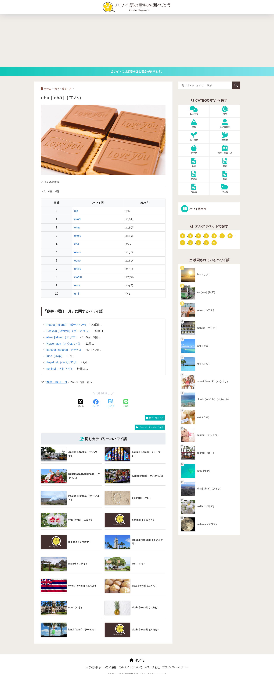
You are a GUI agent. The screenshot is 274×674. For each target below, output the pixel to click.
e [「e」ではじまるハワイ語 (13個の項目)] (190, 235)
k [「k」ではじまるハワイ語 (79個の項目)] (214, 235)
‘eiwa (77, 283)
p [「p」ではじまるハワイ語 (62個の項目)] (198, 242)
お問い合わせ (152, 663)
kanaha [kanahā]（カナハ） (64, 346)
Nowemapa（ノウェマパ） (63, 340)
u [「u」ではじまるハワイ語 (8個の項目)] (206, 242)
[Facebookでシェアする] (96, 400)
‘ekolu (77, 235)
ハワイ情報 (110, 663)
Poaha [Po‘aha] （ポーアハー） (66, 322)
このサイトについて (130, 663)
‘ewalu (78, 275)
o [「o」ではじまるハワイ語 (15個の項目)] (190, 242)
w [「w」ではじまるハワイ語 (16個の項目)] (214, 242)
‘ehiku (77, 267)
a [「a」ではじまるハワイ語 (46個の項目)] (182, 235)
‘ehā (76, 243)
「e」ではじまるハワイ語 (151, 423)
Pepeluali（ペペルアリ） (62, 359)
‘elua (77, 227)
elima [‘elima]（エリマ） (61, 334)
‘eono (77, 259)
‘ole (76, 210)
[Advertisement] (137, 40)
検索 (236, 85)
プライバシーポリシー (175, 663)
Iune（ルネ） (54, 353)
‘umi (76, 291)
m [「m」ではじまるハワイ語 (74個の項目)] (230, 235)
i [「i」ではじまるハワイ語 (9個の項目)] (206, 235)
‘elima (77, 251)
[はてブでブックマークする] (111, 400)
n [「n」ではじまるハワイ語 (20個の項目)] (182, 242)
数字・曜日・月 (56, 378)
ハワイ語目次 (197, 208)
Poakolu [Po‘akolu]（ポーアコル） (68, 328)
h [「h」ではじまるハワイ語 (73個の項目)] (198, 235)
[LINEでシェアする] (125, 400)
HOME (137, 656)
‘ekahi (77, 218)
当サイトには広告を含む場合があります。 (137, 71)
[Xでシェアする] (81, 400)
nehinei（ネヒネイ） (59, 365)
